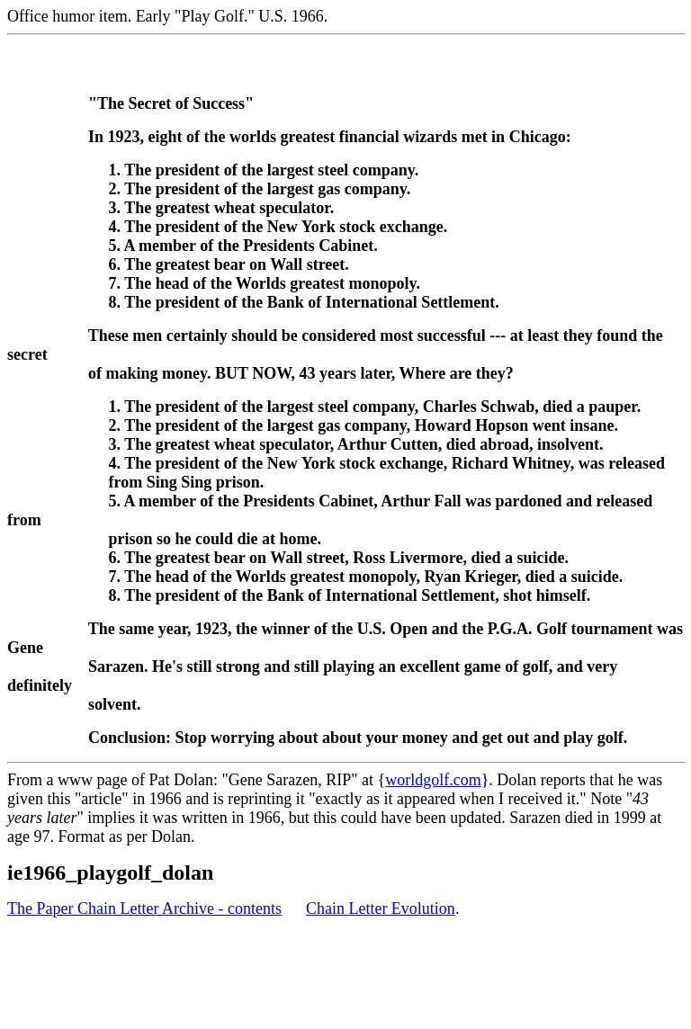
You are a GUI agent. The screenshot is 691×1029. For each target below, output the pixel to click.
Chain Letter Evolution (380, 908)
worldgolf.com (432, 780)
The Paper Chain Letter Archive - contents (144, 908)
